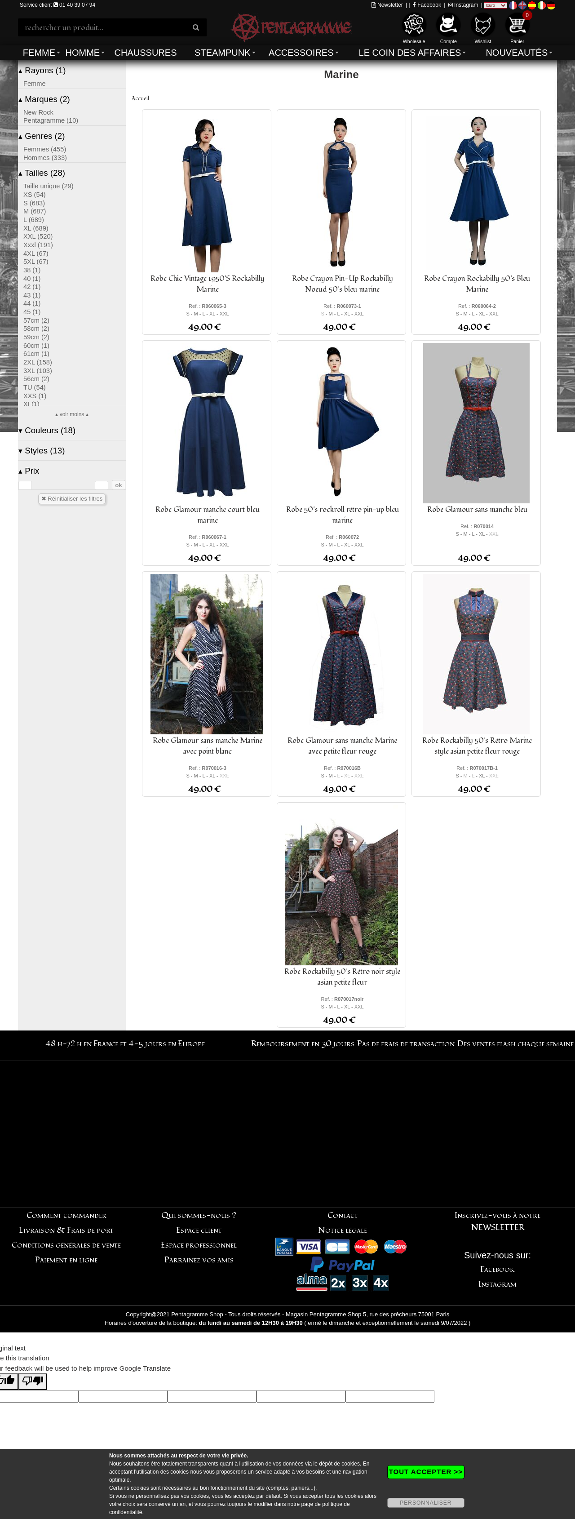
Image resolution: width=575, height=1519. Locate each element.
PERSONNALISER (425, 1503)
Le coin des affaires (410, 53)
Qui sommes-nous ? (198, 1215)
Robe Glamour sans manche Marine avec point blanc (207, 746)
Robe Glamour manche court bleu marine (207, 515)
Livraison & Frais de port (66, 1230)
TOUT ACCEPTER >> (426, 1471)
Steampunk (222, 53)
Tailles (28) (41, 173)
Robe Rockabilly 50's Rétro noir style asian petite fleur (342, 977)
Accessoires (301, 53)
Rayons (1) (42, 70)
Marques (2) (44, 99)
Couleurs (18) (46, 430)
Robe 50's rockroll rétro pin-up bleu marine (342, 515)
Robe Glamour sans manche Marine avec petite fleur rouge (342, 746)
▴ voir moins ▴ (71, 414)
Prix (28, 470)
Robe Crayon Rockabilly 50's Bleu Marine (477, 284)
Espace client (199, 1230)
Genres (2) (41, 136)
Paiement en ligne (66, 1260)
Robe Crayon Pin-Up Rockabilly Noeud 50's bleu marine (342, 284)
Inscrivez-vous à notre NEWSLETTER (497, 1221)
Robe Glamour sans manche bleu (477, 510)
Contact (342, 1215)
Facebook (427, 5)
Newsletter (387, 5)
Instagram (463, 5)
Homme (82, 53)
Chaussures (146, 53)
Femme (39, 53)
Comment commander (66, 1215)
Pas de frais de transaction (406, 1043)
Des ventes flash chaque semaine (515, 1043)
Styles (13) (41, 450)
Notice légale (342, 1230)
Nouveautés (517, 53)
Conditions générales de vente (66, 1245)
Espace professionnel (199, 1245)
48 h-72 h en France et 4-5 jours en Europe (125, 1043)
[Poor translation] (32, 1381)
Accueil (140, 98)
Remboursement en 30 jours (302, 1043)
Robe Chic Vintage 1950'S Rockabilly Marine (207, 284)
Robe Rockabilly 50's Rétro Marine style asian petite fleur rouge (477, 746)
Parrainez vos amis (199, 1260)
